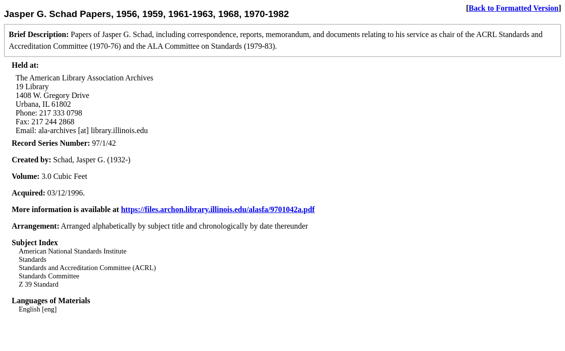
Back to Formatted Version (513, 8)
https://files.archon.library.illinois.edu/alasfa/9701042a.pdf (218, 209)
